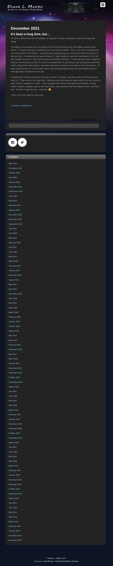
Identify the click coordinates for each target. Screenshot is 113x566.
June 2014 (13, 508)
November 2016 (15, 373)
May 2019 (13, 335)
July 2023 (13, 229)
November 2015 (15, 428)
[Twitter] (23, 142)
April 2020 (13, 308)
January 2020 (14, 321)
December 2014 (15, 480)
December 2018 (15, 349)
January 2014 (14, 531)
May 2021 (13, 284)
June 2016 (13, 396)
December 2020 (15, 294)
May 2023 (13, 238)
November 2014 (15, 484)
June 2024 (13, 196)
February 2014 (15, 526)
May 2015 (13, 456)
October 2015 (14, 433)
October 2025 (14, 173)
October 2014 (14, 489)
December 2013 (15, 535)
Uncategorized (25, 106)
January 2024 (14, 210)
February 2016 (15, 414)
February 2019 (15, 345)
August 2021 (14, 280)
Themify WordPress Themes (66, 561)
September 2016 (15, 382)
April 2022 (13, 256)
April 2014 (13, 517)
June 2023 (13, 233)
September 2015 (15, 438)
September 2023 (15, 224)
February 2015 (15, 470)
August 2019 (14, 331)
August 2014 (14, 498)
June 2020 (13, 298)
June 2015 (13, 452)
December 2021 (15, 275)
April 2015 (13, 461)
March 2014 (14, 521)
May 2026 (13, 163)
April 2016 (13, 405)
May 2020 (13, 303)
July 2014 (13, 503)
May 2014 (13, 512)
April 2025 (13, 177)
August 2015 (14, 442)
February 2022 (15, 266)
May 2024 (13, 201)
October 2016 (14, 377)
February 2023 (15, 242)
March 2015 (14, 466)
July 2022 (13, 247)
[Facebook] (13, 142)
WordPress (48, 561)
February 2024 (15, 205)
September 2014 (15, 494)
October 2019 (14, 326)
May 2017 (13, 354)
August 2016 (14, 387)
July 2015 (13, 447)
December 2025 (15, 168)
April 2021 (13, 289)
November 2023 (15, 219)
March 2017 (14, 359)
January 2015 (14, 475)
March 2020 (14, 312)
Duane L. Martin (54, 558)
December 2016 (15, 368)
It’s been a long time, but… (30, 34)
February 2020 (15, 317)
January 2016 (14, 419)
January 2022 (14, 270)
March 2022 (14, 261)
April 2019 (13, 340)
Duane (15, 106)
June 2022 (13, 252)
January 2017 (14, 363)
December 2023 (15, 215)
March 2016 (14, 410)
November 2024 (15, 187)
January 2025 (14, 182)
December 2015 (15, 424)
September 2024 (15, 191)
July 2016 (13, 391)
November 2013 (15, 540)
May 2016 (13, 401)
